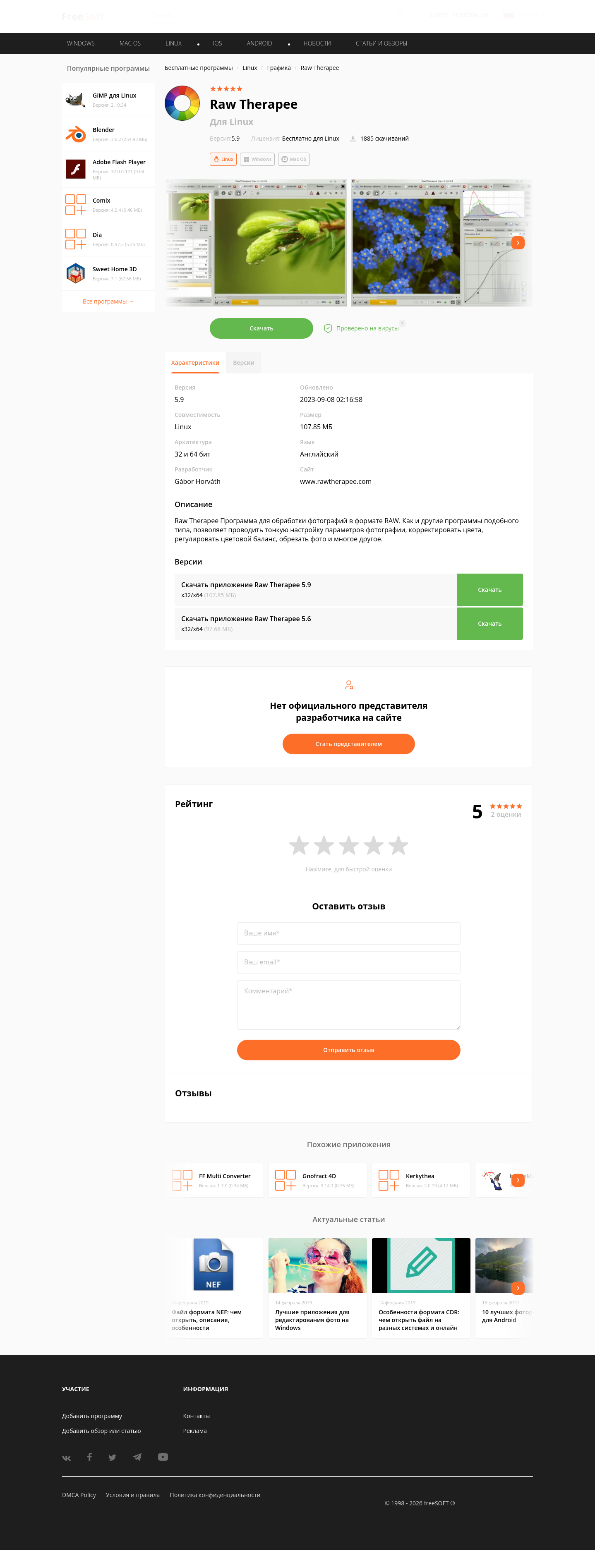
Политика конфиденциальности (215, 1495)
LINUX (173, 43)
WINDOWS (81, 43)
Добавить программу (92, 1416)
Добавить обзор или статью (101, 1431)
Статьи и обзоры (382, 43)
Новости (317, 43)
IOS (217, 43)
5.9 (225, 138)
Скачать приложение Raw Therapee (246, 584)
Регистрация (470, 15)
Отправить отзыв (348, 1050)
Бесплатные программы (199, 68)
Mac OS (293, 159)
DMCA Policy (79, 1495)
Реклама (195, 1431)
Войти (438, 15)
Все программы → (108, 301)
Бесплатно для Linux (310, 138)
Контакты (196, 1416)
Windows (257, 159)
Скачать (262, 328)
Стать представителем (349, 744)
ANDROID (259, 43)
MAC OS (130, 43)
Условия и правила (133, 1495)
